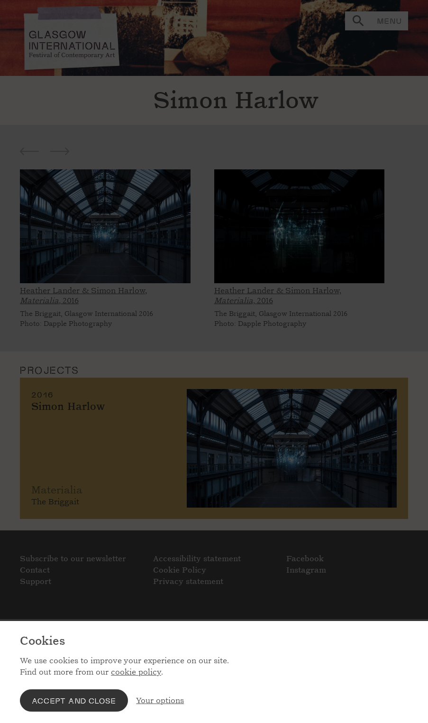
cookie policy (136, 672)
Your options (160, 700)
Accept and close (74, 700)
